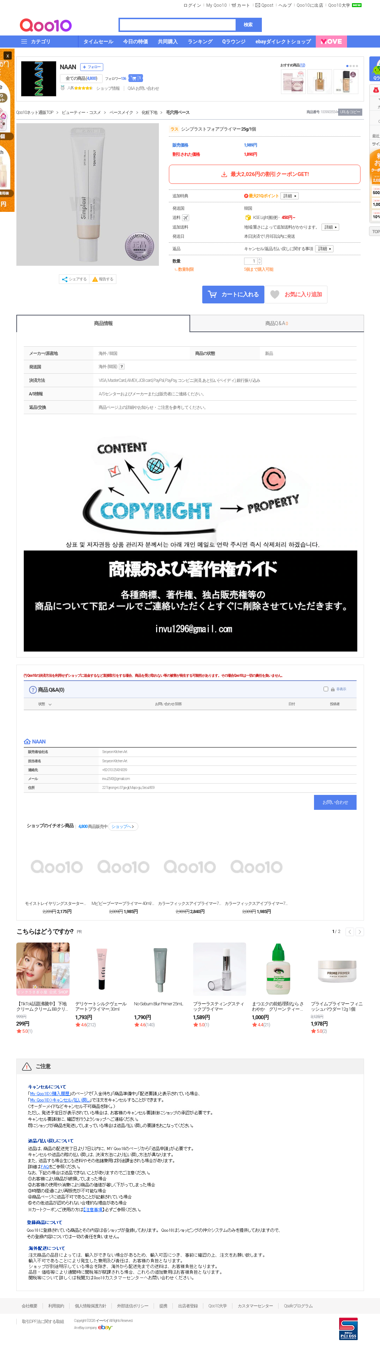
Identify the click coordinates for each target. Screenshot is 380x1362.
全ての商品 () (81, 78)
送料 (181, 217)
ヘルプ (285, 5)
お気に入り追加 (296, 294)
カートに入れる (233, 294)
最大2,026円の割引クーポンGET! (264, 174)
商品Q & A (276, 323)
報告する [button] (106, 279)
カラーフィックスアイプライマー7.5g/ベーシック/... (256, 903)
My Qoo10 (216, 5)
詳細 (287, 195)
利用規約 (56, 1305)
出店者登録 (188, 1305)
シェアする (78, 279)
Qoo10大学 (339, 5)
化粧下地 (149, 112)
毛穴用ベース (177, 112)
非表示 (341, 689)
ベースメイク (121, 112)
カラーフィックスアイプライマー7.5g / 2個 (190, 903)
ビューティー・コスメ (81, 112)
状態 (41, 704)
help (122, 367)
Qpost (267, 5)
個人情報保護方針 (90, 1305)
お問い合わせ (335, 802)
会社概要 (29, 1305)
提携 (163, 1305)
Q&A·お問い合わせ (143, 88)
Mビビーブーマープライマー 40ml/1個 (123, 903)
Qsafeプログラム (298, 1305)
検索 (248, 24)
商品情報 (103, 323)
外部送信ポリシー (132, 1305)
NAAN (68, 67)
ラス (174, 129)
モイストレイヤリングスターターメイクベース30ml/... (57, 903)
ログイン (192, 5)
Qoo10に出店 (310, 5)
